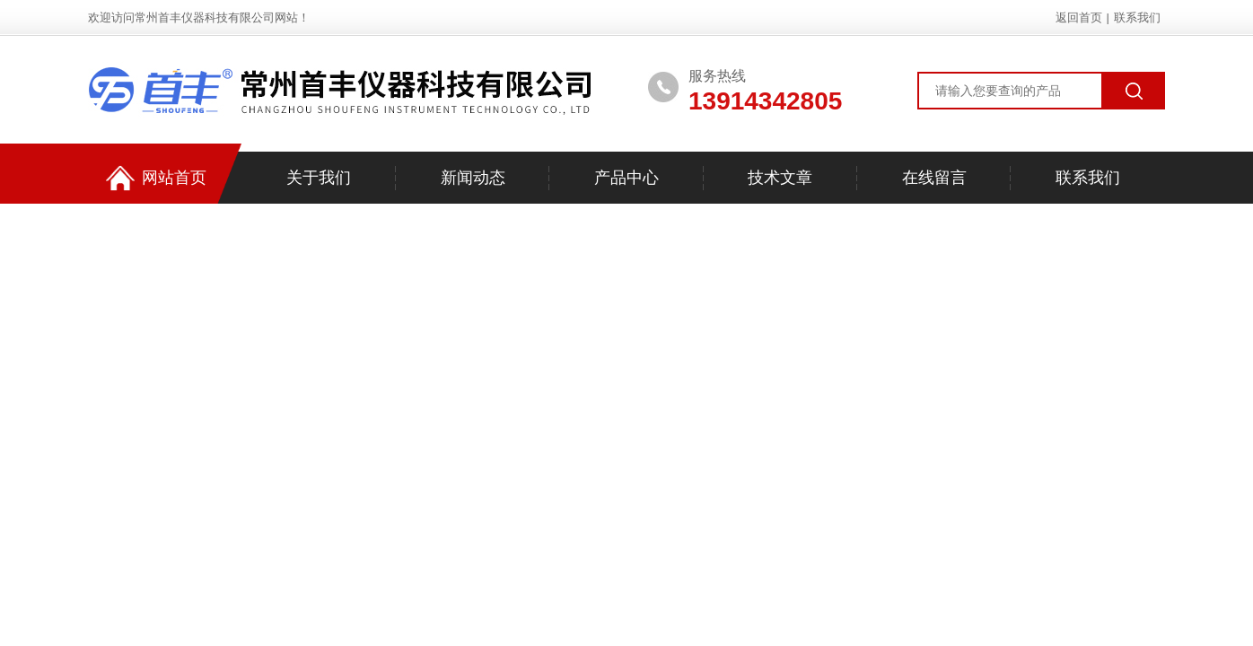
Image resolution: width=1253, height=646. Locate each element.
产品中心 (626, 178)
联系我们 (1137, 17)
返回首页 (1079, 17)
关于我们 (318, 178)
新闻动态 (473, 178)
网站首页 (156, 178)
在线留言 (934, 178)
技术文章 (780, 178)
